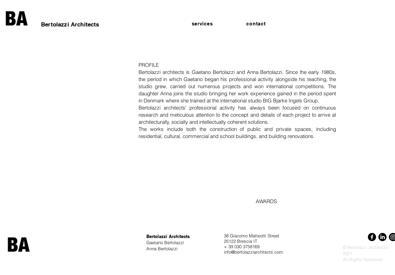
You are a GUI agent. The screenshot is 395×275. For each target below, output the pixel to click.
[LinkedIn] (382, 237)
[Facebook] (372, 237)
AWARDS (266, 201)
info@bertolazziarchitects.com (253, 252)
